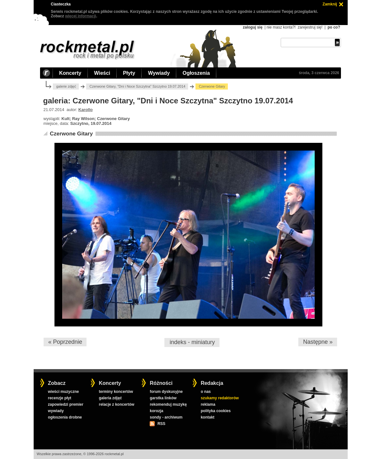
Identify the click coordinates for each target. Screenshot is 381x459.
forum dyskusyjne (166, 391)
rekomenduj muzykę (168, 404)
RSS (161, 423)
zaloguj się (252, 27)
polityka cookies (215, 411)
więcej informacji (80, 16)
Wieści (102, 73)
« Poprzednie (65, 342)
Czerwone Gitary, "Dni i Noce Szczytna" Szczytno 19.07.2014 (137, 86)
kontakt (207, 417)
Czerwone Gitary (71, 134)
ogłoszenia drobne (65, 417)
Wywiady (159, 73)
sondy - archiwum (166, 417)
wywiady (55, 411)
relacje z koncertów (116, 404)
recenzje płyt (59, 398)
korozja (156, 411)
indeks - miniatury (192, 342)
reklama (208, 404)
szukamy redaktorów (220, 398)
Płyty (129, 73)
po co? (333, 27)
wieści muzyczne (63, 391)
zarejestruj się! (310, 27)
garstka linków (163, 398)
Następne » (318, 342)
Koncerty (70, 73)
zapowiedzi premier (65, 404)
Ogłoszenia (196, 73)
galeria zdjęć (110, 398)
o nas (206, 391)
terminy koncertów (116, 391)
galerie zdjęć (66, 86)
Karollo (86, 109)
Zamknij (330, 4)
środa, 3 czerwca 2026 (319, 73)
